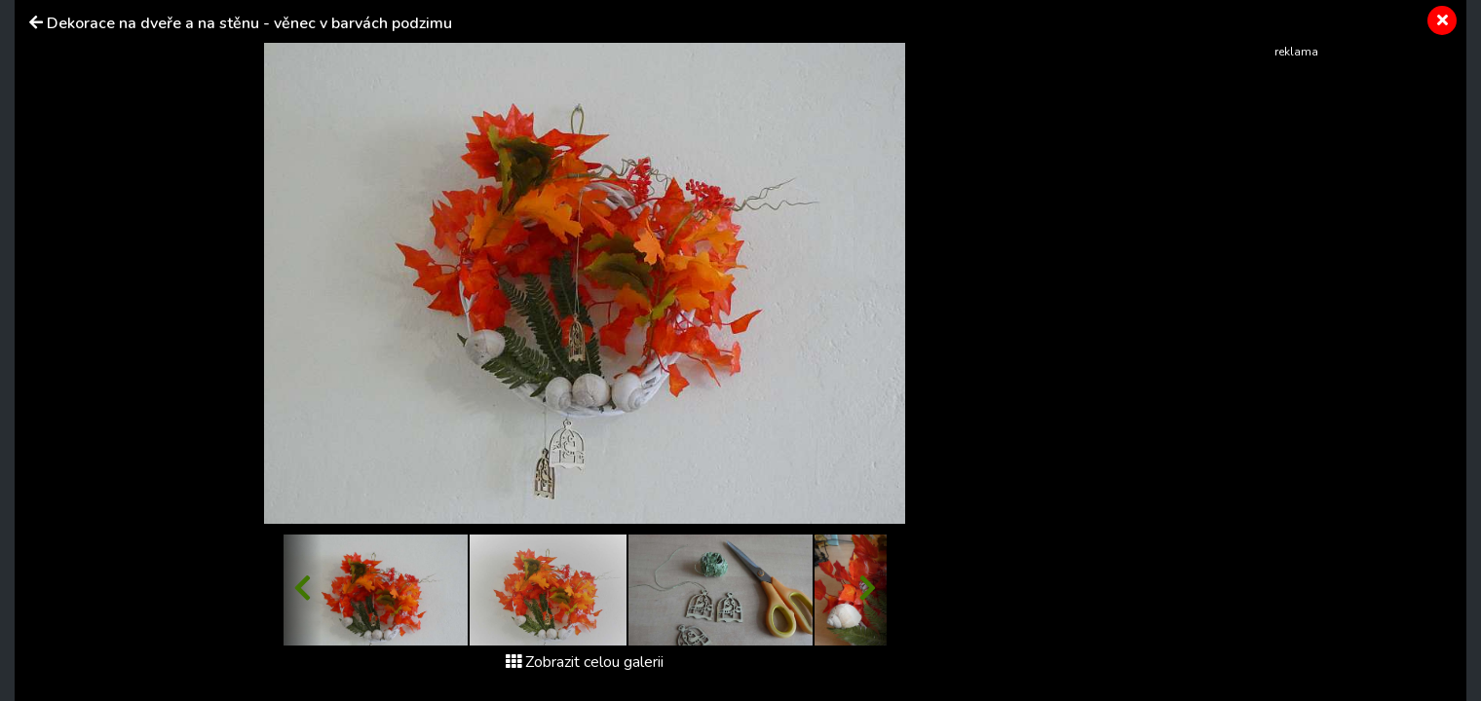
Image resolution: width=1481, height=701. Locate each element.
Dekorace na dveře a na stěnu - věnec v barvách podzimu (249, 23)
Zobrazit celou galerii (585, 662)
